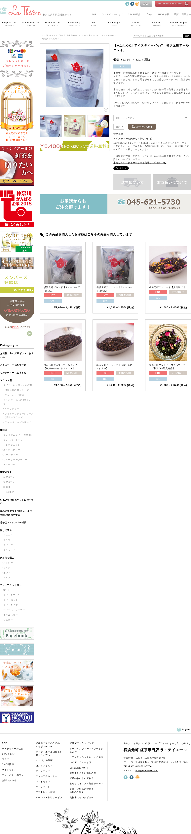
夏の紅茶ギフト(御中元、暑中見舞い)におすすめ (16, 513)
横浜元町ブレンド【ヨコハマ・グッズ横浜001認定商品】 (167, 367)
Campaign (114, 24)
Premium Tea (53, 24)
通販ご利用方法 (182, 14)
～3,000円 (9, 492)
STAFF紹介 (134, 14)
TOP (94, 14)
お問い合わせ (9, 780)
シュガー (8, 620)
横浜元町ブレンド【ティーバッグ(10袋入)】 (62, 289)
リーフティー (12, 409)
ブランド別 (6, 380)
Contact (157, 24)
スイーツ (8, 545)
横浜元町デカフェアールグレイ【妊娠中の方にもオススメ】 (60, 367)
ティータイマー (11, 605)
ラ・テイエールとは (112, 14)
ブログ (149, 14)
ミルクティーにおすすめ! (13, 372)
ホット (7, 572)
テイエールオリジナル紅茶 (17, 385)
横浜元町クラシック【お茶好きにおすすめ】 (114, 367)
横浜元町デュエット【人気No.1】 (167, 287)
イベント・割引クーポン (49, 797)
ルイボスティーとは (80, 762)
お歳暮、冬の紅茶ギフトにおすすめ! (17, 355)
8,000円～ (9, 487)
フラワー (8, 540)
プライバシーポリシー (14, 775)
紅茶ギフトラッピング (82, 743)
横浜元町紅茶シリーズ (17, 390)
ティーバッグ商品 (14, 395)
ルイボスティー (11, 449)
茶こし (7, 590)
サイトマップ (9, 770)
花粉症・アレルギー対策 (13, 522)
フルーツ (8, 535)
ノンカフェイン (11, 445)
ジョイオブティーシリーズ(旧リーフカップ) (19, 416)
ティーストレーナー (14, 610)
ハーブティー (10, 454)
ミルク (7, 567)
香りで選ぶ (6, 530)
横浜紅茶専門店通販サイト (36, 14)
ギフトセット (43, 781)
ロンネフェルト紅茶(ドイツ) (17, 402)
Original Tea (9, 24)
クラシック (9, 550)
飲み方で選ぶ (7, 557)
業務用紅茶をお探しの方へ (84, 773)
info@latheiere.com (146, 770)
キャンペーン (43, 787)
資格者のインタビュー (82, 797)
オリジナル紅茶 (44, 760)
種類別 (3, 430)
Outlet (136, 24)
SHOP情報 (164, 14)
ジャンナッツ (43, 771)
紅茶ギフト (6, 472)
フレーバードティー (14, 440)
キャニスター (10, 615)
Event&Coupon (179, 24)
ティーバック (10, 464)
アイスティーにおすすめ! (13, 365)
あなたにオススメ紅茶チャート (86, 783)
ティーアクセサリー (11, 585)
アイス (7, 577)
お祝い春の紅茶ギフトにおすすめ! (17, 502)
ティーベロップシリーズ (18, 422)
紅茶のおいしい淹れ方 (82, 778)
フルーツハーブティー (15, 459)
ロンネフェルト (44, 766)
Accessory (74, 24)
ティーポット (10, 600)
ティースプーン (11, 595)
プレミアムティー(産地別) (17, 435)
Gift (94, 24)
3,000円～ (9, 477)
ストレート (9, 562)
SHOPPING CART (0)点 (170, 3)
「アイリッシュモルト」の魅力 (86, 757)
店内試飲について (79, 768)
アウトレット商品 (45, 792)
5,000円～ (9, 482)
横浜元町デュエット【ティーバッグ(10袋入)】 (114, 289)
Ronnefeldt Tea (31, 24)
